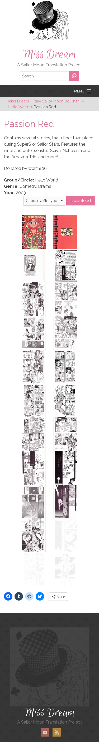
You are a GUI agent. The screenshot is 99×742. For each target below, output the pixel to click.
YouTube (45, 725)
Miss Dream (49, 54)
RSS (56, 725)
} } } (44, 201)
